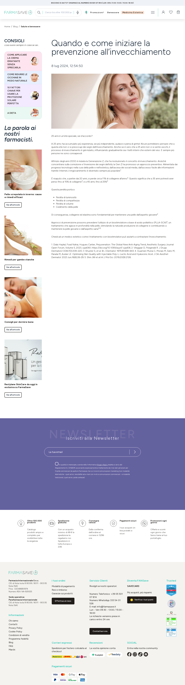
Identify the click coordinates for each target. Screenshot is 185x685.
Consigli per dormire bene (19, 322)
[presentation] (84, 489)
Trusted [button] (171, 580)
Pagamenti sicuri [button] (62, 666)
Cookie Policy (15, 631)
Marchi (12, 649)
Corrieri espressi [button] (62, 642)
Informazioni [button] (16, 615)
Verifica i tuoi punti (143, 599)
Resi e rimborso (59, 590)
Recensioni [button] (96, 642)
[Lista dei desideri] (171, 12)
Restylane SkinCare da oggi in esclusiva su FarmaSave (20, 386)
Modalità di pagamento (63, 586)
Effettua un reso (63, 601)
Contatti (13, 624)
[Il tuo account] (163, 12)
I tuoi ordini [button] (58, 580)
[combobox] (58, 12)
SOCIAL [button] (132, 642)
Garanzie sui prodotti (62, 593)
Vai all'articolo (13, 205)
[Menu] (152, 12)
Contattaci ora (100, 631)
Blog (11, 642)
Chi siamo (13, 620)
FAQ (11, 646)
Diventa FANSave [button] (138, 580)
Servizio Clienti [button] (98, 580)
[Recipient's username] (86, 452)
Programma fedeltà (18, 639)
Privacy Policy (102, 465)
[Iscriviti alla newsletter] (135, 452)
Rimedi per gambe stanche (19, 259)
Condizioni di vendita (19, 635)
